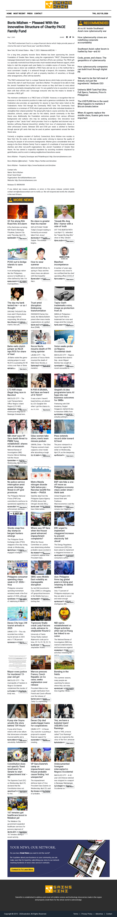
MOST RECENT (19, 14)
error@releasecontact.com (24, 192)
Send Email (16, 175)
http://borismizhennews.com (26, 180)
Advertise (99, 914)
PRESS (30, 14)
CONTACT (38, 14)
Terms (75, 914)
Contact (109, 914)
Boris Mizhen (41, 55)
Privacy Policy (86, 914)
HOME (9, 14)
